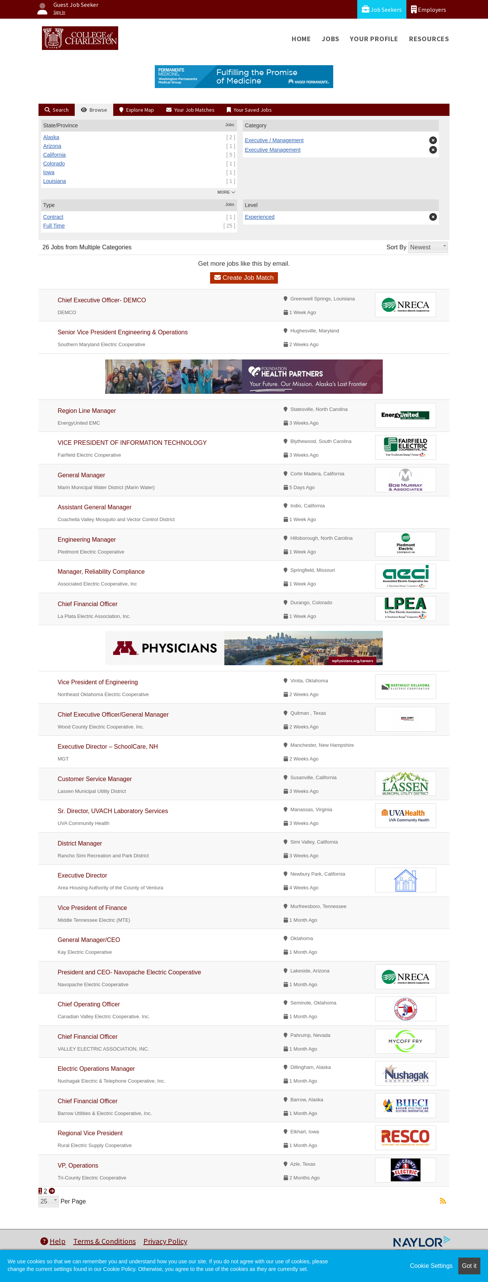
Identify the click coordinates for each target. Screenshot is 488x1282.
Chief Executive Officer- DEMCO (102, 300)
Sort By (396, 247)
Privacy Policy (165, 1241)
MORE (226, 192)
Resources (429, 38)
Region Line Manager (87, 411)
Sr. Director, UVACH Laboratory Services (113, 811)
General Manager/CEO (89, 940)
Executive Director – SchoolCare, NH (108, 746)
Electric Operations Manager (96, 1068)
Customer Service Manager (95, 779)
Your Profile (374, 38)
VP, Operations (78, 1165)
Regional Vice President (90, 1133)
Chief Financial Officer (87, 604)
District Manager (80, 843)
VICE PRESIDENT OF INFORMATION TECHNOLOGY (132, 443)
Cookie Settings (431, 1266)
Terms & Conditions (104, 1241)
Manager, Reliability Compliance (101, 571)
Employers (428, 9)
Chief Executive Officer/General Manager (113, 714)
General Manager (81, 475)
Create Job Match (244, 277)
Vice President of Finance (92, 908)
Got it (469, 1266)
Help (53, 1241)
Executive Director (82, 875)
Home (301, 38)
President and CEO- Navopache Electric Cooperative (129, 972)
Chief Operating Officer (89, 1004)
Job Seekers (382, 9)
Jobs (330, 38)
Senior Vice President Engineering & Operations (123, 332)
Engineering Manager (87, 539)
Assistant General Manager (95, 507)
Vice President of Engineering (98, 682)
